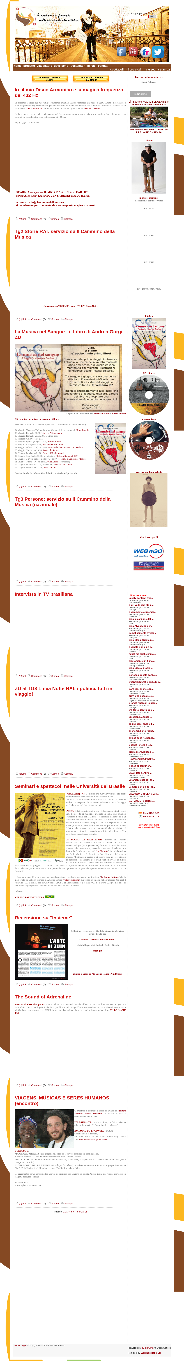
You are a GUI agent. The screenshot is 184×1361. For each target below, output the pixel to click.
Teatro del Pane (50, 450)
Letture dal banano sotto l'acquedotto (65, 447)
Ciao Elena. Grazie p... (141, 640)
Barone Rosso (54, 441)
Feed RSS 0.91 (149, 813)
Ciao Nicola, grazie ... (141, 668)
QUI (36, 192)
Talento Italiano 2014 (67, 456)
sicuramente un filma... (142, 661)
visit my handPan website (149, 472)
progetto (29, 65)
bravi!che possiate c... (141, 696)
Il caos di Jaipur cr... (140, 766)
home (18, 65)
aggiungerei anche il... (141, 724)
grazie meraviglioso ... (141, 752)
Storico (53, 219)
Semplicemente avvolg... (143, 633)
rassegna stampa (158, 69)
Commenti (34, 219)
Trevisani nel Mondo (62, 464)
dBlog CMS (148, 1347)
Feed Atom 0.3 (149, 816)
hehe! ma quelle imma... (142, 654)
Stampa (66, 219)
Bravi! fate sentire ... (140, 773)
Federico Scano (101, 413)
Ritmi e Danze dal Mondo (73, 458)
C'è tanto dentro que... (141, 710)
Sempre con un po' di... (142, 787)
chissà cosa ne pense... (142, 738)
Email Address (148, 82)
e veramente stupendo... (142, 612)
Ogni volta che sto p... (141, 605)
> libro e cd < (134, 69)
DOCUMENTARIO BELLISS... (145, 682)
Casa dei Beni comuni (53, 453)
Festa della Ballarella (53, 444)
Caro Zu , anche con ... (141, 689)
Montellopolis (82, 430)
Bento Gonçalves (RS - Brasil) (93, 1139)
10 (82, 1211)
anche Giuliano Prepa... (142, 731)
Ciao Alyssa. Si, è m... (141, 626)
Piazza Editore (118, 413)
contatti (103, 65)
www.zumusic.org (34, 108)
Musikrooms (50, 467)
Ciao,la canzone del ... (141, 619)
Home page (20, 1345)
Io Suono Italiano (110, 877)
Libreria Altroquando (52, 433)
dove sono (61, 65)
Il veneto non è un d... (141, 647)
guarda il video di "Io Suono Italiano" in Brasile (97, 973)
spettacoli (117, 69)
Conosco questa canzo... (143, 675)
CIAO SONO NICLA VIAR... (144, 794)
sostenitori (78, 65)
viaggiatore (44, 65)
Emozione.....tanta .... (140, 717)
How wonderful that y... (142, 759)
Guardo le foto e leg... (141, 745)
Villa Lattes (52, 461)
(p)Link (20, 219)
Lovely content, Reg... (141, 598)
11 (85, 1211)
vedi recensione (71, 879)
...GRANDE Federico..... (142, 801)
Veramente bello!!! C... (141, 780)
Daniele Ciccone (92, 108)
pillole (91, 65)
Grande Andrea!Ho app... (143, 703)
